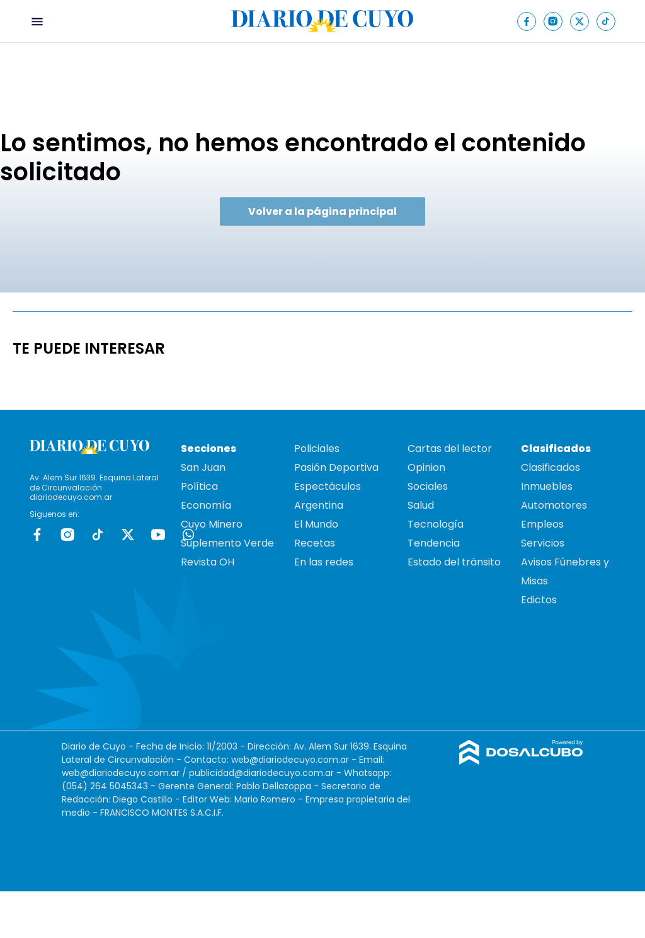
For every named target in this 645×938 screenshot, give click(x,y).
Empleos (542, 524)
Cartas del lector (450, 448)
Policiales (317, 448)
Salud (421, 505)
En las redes (323, 562)
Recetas (314, 543)
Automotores (554, 505)
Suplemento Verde (227, 543)
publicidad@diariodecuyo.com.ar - (266, 773)
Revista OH (207, 562)
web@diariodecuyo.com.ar (290, 759)
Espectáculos (327, 486)
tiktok (97, 534)
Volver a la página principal (322, 211)
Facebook (37, 534)
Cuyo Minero (212, 524)
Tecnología (436, 524)
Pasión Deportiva (336, 467)
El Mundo (316, 524)
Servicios (542, 543)
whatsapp (188, 534)
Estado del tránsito (454, 562)
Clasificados (550, 467)
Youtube (158, 534)
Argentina (318, 505)
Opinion (426, 467)
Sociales (428, 486)
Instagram (67, 534)
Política (199, 486)
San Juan (203, 467)
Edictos (539, 600)
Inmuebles (547, 486)
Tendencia (434, 543)
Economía (206, 505)
